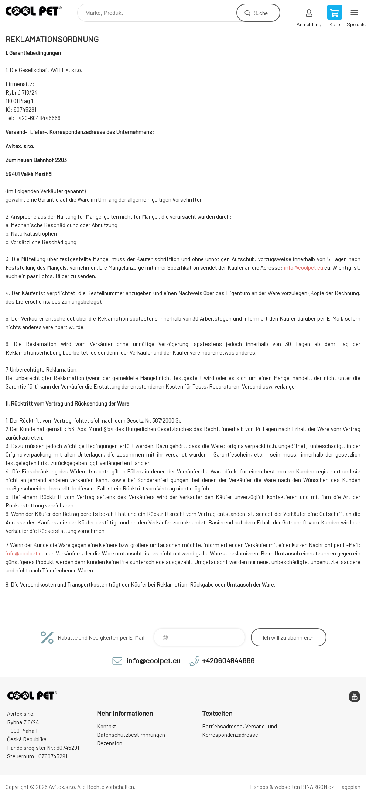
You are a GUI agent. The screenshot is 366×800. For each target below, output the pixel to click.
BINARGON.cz (317, 786)
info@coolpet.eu (303, 267)
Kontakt (106, 726)
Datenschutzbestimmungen (131, 734)
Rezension (109, 743)
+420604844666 (228, 660)
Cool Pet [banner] (38, 11)
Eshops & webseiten (275, 786)
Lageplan (349, 786)
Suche (260, 12)
